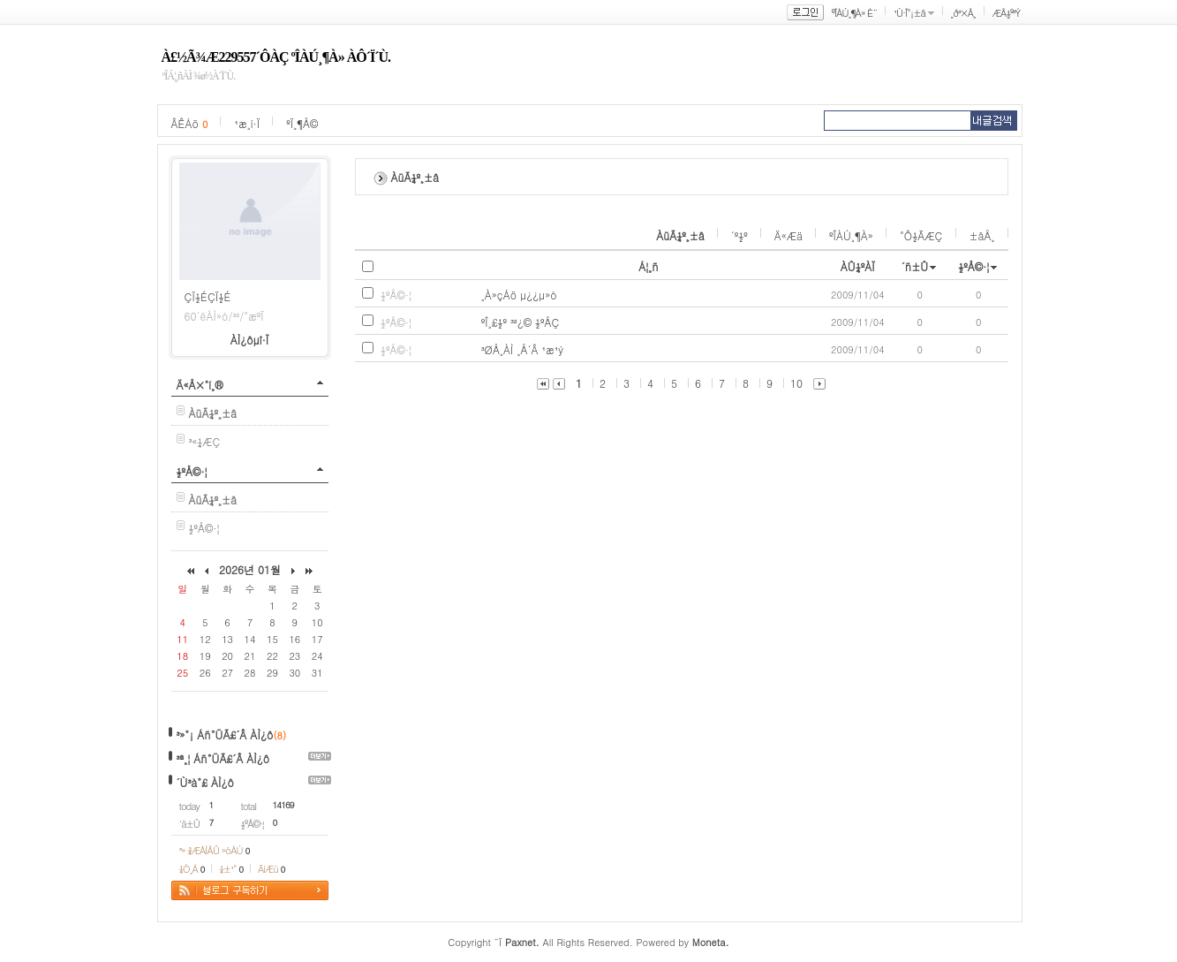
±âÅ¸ (982, 235)
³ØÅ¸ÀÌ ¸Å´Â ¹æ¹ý (522, 349)
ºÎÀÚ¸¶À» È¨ (854, 12)
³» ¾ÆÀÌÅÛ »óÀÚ (214, 850)
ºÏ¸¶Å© (302, 123)
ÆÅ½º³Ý (1006, 12)
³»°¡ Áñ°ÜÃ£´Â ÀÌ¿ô (225, 734)
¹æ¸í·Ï (247, 123)
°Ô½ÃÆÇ (921, 235)
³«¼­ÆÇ (205, 441)
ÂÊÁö (189, 123)
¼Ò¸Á (192, 868)
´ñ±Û (915, 266)
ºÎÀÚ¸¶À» (851, 235)
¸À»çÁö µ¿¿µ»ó (519, 294)
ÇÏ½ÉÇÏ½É (208, 296)
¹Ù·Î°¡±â (909, 12)
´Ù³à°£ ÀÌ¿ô (205, 782)
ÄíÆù (271, 868)
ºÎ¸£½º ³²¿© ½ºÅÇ (520, 322)
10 (796, 382)
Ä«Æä (788, 235)
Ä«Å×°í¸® (200, 384)
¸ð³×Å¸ (963, 12)
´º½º (739, 235)
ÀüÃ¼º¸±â (680, 235)
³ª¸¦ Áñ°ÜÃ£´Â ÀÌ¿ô (223, 758)
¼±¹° (231, 868)
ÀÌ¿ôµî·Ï (249, 339)
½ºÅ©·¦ (192, 471)
